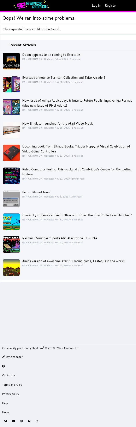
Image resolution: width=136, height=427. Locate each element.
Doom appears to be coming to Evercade (51, 54)
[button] (67, 366)
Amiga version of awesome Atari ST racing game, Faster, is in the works (73, 261)
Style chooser (12, 357)
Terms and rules (12, 385)
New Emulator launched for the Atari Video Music (57, 123)
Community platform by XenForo (41, 348)
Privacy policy (10, 394)
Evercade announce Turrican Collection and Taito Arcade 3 (63, 77)
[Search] (131, 5)
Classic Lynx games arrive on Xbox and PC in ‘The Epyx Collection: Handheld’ (77, 215)
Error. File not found (37, 192)
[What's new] (123, 5)
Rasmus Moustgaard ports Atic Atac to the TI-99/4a (59, 238)
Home (6, 412)
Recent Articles (22, 44)
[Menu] (5, 5)
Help (5, 403)
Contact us (9, 375)
